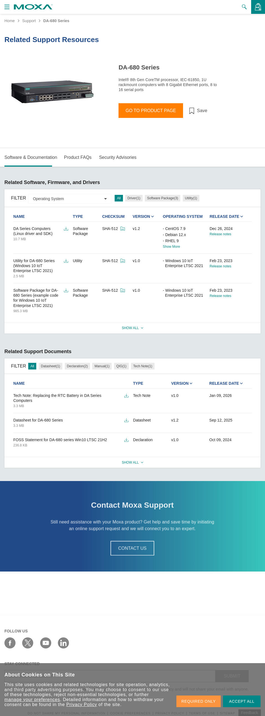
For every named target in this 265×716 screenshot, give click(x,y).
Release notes (220, 234)
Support (29, 21)
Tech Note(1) (142, 366)
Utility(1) (191, 198)
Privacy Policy (81, 704)
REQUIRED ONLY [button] (198, 701)
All (118, 198)
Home (9, 21)
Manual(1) (101, 366)
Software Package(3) (162, 198)
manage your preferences (32, 699)
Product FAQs (78, 157)
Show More (171, 247)
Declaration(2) (77, 366)
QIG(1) (121, 366)
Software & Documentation (30, 157)
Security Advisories (118, 157)
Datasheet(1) (50, 366)
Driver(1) (133, 198)
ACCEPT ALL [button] (241, 701)
